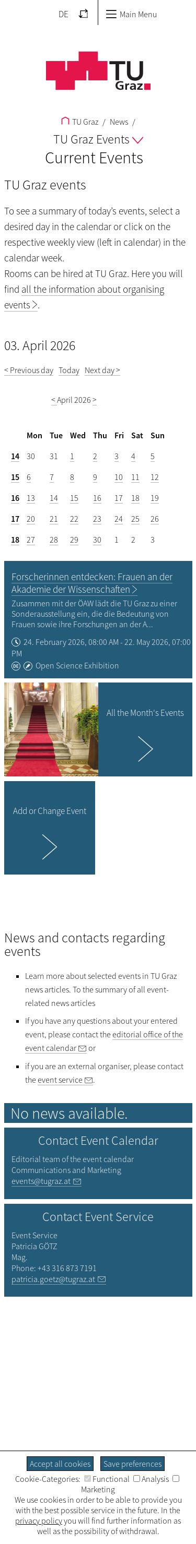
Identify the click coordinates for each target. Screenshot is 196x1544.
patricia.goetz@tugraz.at (53, 1279)
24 (118, 518)
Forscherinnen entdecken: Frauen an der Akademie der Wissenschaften (91, 582)
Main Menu (131, 14)
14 (15, 456)
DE (63, 14)
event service (60, 1079)
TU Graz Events (98, 139)
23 (97, 518)
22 (74, 518)
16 (15, 498)
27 (31, 539)
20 (31, 518)
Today (69, 370)
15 (15, 477)
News (118, 121)
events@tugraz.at (41, 1181)
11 (135, 477)
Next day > (102, 370)
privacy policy (38, 1520)
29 (74, 539)
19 (155, 498)
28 (54, 539)
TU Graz (79, 121)
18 (135, 498)
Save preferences (132, 1463)
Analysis (151, 1479)
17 (118, 498)
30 (97, 539)
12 (155, 477)
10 (118, 477)
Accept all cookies (60, 1463)
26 (155, 518)
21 (54, 518)
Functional (107, 1479)
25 (135, 518)
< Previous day (28, 370)
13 (31, 498)
